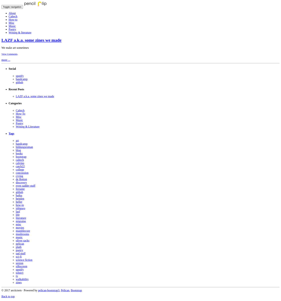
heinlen (20, 198)
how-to (20, 205)
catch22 (20, 166)
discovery (21, 182)
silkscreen (21, 266)
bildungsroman (24, 147)
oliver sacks (22, 240)
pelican (20, 243)
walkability (22, 279)
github (19, 82)
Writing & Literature (28, 126)
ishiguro (20, 208)
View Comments (9, 54)
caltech (20, 159)
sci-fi (19, 256)
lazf (18, 211)
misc (18, 224)
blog (18, 150)
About (12, 13)
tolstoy (20, 272)
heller (19, 201)
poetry (19, 250)
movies (20, 227)
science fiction (24, 259)
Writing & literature (20, 32)
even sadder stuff (25, 185)
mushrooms (22, 234)
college (20, 169)
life (18, 214)
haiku (19, 195)
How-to (13, 19)
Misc (11, 22)
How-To (20, 113)
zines (19, 282)
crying (19, 176)
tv (17, 276)
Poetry (12, 29)
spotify (20, 75)
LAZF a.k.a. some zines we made (31, 40)
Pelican (65, 290)
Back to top (8, 296)
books (19, 153)
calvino (20, 163)
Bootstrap (76, 290)
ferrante (20, 188)
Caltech (13, 16)
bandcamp (22, 79)
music (19, 237)
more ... (5, 59)
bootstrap (21, 156)
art (17, 140)
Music (12, 26)
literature (21, 217)
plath (19, 247)
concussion (22, 172)
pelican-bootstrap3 (48, 290)
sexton (19, 263)
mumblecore (23, 230)
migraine (21, 221)
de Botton (21, 179)
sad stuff (20, 253)
